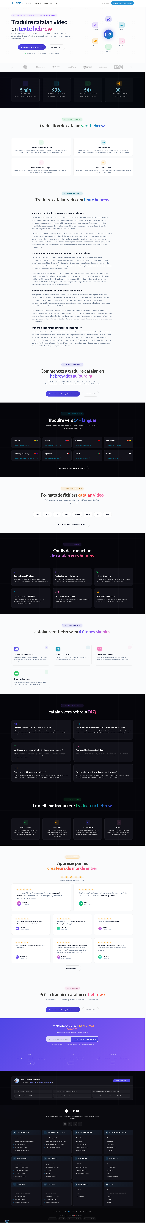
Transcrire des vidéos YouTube (54, 1148)
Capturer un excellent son (52, 1203)
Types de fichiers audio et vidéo (23, 1193)
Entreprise (79, 1138)
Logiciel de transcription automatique (24, 1141)
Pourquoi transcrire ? (51, 1200)
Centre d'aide (33, 1082)
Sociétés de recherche (82, 1148)
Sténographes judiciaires (21, 1170)
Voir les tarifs (56, 47)
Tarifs (57, 3)
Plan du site (62, 1219)
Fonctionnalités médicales (52, 1167)
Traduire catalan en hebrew (32, 47)
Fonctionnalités (19, 1138)
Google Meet (110, 1170)
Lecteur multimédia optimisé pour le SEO (56, 1141)
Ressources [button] (48, 3)
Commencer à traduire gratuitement (63, 394)
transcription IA (67, 1116)
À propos (109, 1190)
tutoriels (40, 1082)
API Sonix (78, 1164)
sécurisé (72, 1119)
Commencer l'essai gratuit (84, 1039)
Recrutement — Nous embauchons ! (116, 1193)
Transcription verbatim (21, 1148)
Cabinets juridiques (20, 1174)
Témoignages (80, 1196)
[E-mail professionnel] (61, 1039)
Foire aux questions (51, 1193)
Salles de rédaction (81, 1144)
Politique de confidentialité (74, 1219)
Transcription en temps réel (22, 1151)
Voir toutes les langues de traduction (72, 468)
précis (95, 1116)
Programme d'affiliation (82, 1174)
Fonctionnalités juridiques (21, 1167)
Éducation (79, 1141)
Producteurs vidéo (112, 1148)
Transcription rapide (20, 1144)
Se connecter (105, 3)
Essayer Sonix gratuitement (122, 3)
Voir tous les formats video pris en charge (72, 524)
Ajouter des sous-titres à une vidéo (55, 1144)
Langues (17, 1190)
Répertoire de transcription (22, 1203)
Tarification (79, 1190)
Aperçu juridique (19, 1164)
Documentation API (81, 1167)
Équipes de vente (80, 1151)
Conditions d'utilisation (89, 1219)
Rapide (90, 1116)
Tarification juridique (20, 1177)
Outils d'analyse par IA (51, 1138)
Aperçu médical (50, 1164)
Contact (109, 1200)
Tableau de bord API (81, 1170)
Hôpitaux (48, 1174)
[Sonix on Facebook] (65, 1124)
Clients (78, 1193)
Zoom (108, 1164)
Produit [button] (28, 3)
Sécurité (109, 1203)
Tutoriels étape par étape (52, 1196)
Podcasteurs (110, 1144)
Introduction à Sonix (20, 1196)
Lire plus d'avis (72, 968)
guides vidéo (48, 1082)
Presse (109, 1196)
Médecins (48, 1170)
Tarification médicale (51, 1177)
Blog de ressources (20, 1200)
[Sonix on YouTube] (80, 1124)
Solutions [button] (38, 3)
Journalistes (110, 1138)
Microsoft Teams (111, 1167)
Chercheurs (110, 1141)
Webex (109, 1174)
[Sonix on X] (70, 1124)
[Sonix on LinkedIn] (75, 1124)
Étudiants (109, 1151)
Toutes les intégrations (113, 1177)
